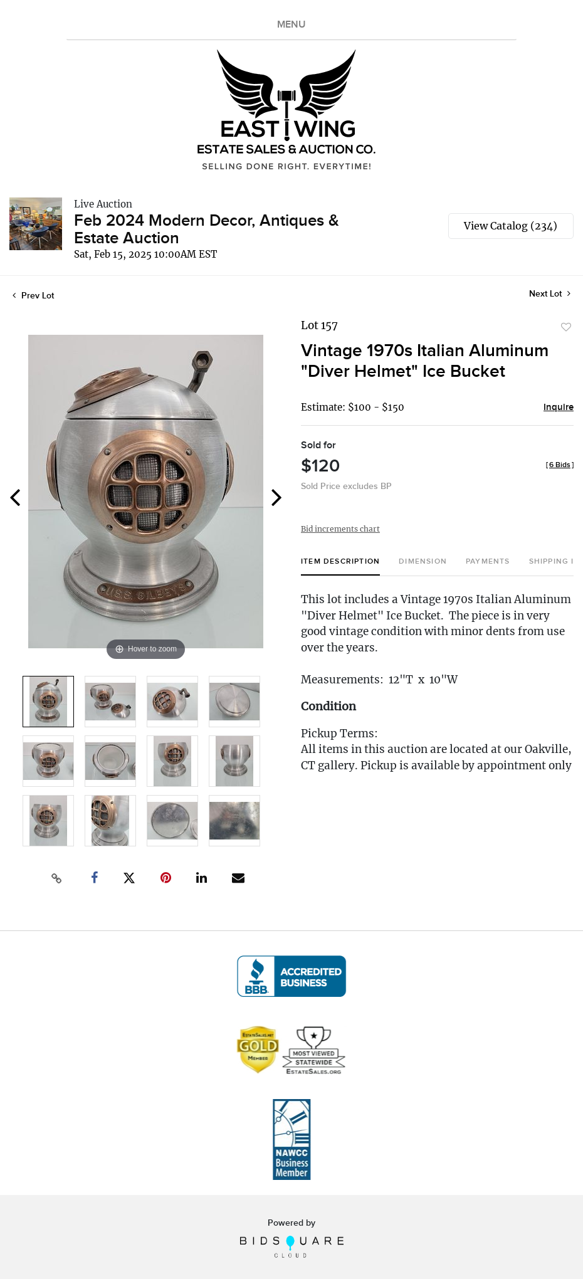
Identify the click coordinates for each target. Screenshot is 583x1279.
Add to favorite (566, 327)
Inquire (559, 407)
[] (560, 465)
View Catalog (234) (510, 225)
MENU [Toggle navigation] (291, 25)
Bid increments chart (340, 529)
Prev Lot (33, 295)
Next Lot (549, 293)
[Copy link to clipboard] (56, 878)
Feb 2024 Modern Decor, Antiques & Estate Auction (206, 229)
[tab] (340, 566)
